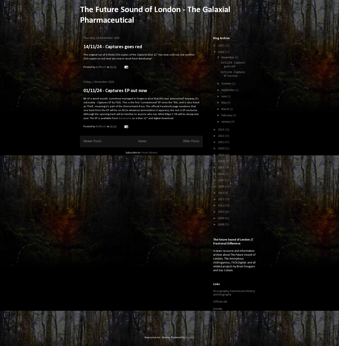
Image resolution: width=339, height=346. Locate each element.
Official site (220, 301)
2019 (221, 155)
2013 (221, 193)
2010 (221, 212)
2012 (221, 199)
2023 (221, 129)
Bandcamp (125, 118)
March (225, 109)
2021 (221, 142)
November (228, 57)
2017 (221, 167)
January (226, 121)
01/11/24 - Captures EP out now (115, 90)
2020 (221, 148)
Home (142, 141)
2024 (221, 52)
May (224, 102)
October (226, 83)
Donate (217, 309)
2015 (221, 180)
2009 (221, 218)
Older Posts (191, 141)
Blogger (190, 337)
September (228, 90)
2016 (221, 174)
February (227, 115)
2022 (221, 136)
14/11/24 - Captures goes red (112, 47)
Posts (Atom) (149, 152)
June (224, 96)
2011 (221, 205)
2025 (221, 45)
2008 (221, 224)
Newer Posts (92, 141)
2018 (221, 161)
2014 (221, 186)
